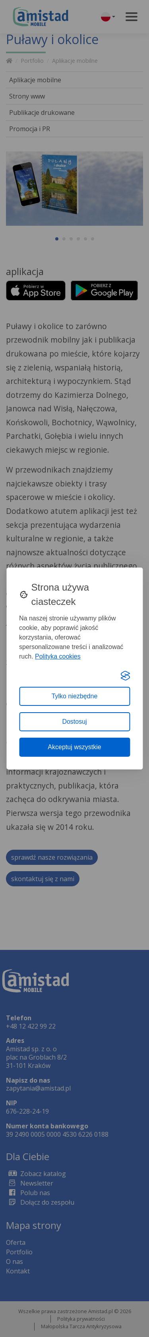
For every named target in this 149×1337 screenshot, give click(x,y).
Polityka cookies (58, 656)
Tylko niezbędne (75, 696)
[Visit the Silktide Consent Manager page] (125, 675)
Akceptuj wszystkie (74, 747)
